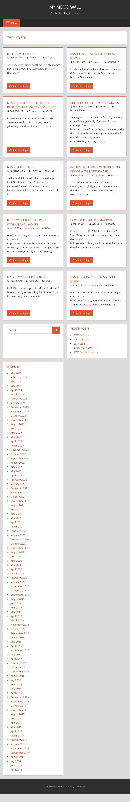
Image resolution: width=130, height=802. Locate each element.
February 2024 (19, 403)
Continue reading (17, 86)
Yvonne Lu (34, 57)
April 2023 (16, 445)
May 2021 (16, 522)
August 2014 (18, 761)
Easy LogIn (80, 348)
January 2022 (18, 488)
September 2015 (20, 714)
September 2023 (20, 424)
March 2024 (17, 398)
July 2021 (16, 514)
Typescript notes (83, 352)
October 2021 (18, 501)
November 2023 (20, 415)
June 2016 (16, 688)
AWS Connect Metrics (86, 356)
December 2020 (20, 543)
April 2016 (16, 697)
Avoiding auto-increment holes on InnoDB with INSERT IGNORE (95, 173)
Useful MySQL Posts (22, 53)
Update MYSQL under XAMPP (28, 281)
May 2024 (16, 390)
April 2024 (16, 394)
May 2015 (16, 731)
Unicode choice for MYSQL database (90, 105)
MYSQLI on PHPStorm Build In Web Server (96, 56)
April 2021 (16, 526)
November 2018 (20, 629)
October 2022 (18, 458)
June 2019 (16, 612)
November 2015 (20, 705)
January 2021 (18, 539)
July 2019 (16, 607)
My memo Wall (65, 7)
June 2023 (16, 437)
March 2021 (17, 531)
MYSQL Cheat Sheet (21, 171)
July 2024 (16, 386)
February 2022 (19, 484)
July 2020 (16, 560)
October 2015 (18, 710)
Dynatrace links (82, 343)
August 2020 (18, 556)
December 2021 (20, 492)
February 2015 (19, 744)
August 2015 (18, 718)
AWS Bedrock (81, 339)
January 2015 (18, 748)
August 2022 (18, 467)
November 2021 (20, 497)
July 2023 (16, 432)
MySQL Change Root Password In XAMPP (95, 283)
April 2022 (16, 479)
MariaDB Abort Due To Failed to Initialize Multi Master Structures (31, 107)
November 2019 (20, 590)
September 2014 (20, 757)
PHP (117, 62)
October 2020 (18, 548)
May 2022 (16, 475)
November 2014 (20, 752)
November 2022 (20, 454)
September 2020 (20, 552)
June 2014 (16, 769)
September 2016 (20, 676)
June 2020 (16, 565)
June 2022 (16, 471)
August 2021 (18, 509)
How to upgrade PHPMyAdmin (93, 224)
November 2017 (20, 654)
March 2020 (17, 578)
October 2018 (18, 633)
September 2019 (20, 599)
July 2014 (16, 765)
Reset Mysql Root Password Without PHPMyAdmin (29, 226)
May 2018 (16, 646)
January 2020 (18, 586)
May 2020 (16, 569)
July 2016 (16, 684)
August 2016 (18, 680)
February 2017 (19, 667)
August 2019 (18, 603)
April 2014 (16, 774)
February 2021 (19, 535)
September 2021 (20, 505)
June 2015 (16, 727)
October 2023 (18, 420)
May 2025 (16, 377)
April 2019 (16, 620)
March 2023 (17, 450)
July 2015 (16, 722)
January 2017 (18, 671)
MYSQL (48, 57)
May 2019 (16, 616)
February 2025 (19, 381)
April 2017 (16, 663)
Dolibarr (74, 114)
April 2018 (16, 650)
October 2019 (18, 595)
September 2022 (20, 462)
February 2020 (19, 582)
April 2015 (16, 735)
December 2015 (20, 701)
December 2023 (20, 411)
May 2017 (16, 659)
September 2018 (20, 637)
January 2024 (18, 407)
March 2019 (17, 624)
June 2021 (16, 518)
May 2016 (16, 693)
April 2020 (16, 573)
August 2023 (18, 428)
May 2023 (16, 441)
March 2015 (17, 740)
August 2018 (18, 641)
